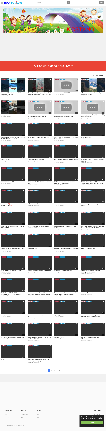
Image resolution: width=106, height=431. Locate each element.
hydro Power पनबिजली (86, 137)
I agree (92, 422)
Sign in (101, 2)
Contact (6, 416)
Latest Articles (24, 414)
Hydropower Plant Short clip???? (9, 115)
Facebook (98, 414)
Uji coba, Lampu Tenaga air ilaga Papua (63, 204)
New (38, 414)
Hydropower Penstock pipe (8, 315)
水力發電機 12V (58, 315)
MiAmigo (4, 95)
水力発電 (3, 359)
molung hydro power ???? (7, 181)
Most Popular (24, 416)
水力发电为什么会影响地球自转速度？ (63, 93)
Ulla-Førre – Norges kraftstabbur (36, 159)
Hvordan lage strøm (32, 248)
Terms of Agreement (9, 417)
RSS (22, 417)
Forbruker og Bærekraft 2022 (35, 204)
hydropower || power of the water (89, 292)
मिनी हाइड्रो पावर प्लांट (5, 159)
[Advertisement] (53, 48)
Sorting (101, 75)
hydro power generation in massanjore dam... (39, 226)
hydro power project (59, 337)
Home (6, 414)
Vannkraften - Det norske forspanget (63, 270)
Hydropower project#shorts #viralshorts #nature (13, 337)
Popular (39, 416)
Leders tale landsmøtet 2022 (88, 248)
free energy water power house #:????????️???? (39, 270)
